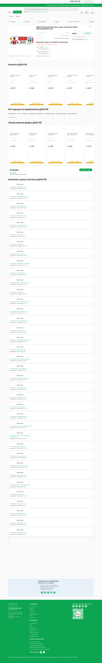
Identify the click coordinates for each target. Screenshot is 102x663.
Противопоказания (50, 113)
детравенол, (32, 11)
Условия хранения (72, 113)
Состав (19, 113)
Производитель (12, 113)
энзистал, (42, 11)
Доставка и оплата (89, 5)
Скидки (18, 16)
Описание (24, 113)
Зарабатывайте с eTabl (55, 5)
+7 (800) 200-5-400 (14, 608)
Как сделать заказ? (79, 5)
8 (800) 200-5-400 (75, 1)
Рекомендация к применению (36, 113)
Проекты (64, 5)
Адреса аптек (70, 5)
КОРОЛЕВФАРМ (64, 35)
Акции (11, 16)
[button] (51, 189)
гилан (46, 11)
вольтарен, (37, 11)
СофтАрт (24, 657)
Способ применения (61, 113)
